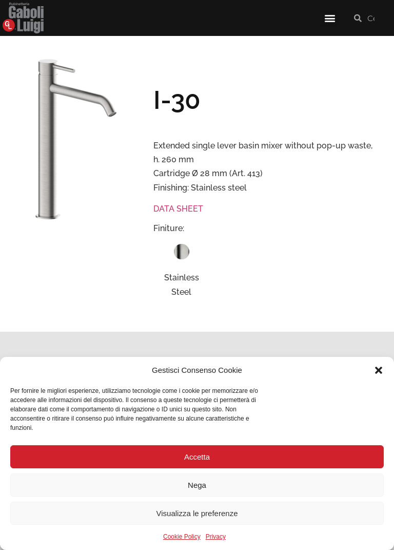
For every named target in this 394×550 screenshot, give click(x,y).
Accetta (197, 456)
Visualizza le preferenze (197, 513)
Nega (197, 485)
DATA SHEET (178, 209)
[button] (378, 370)
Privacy (216, 536)
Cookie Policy (182, 536)
